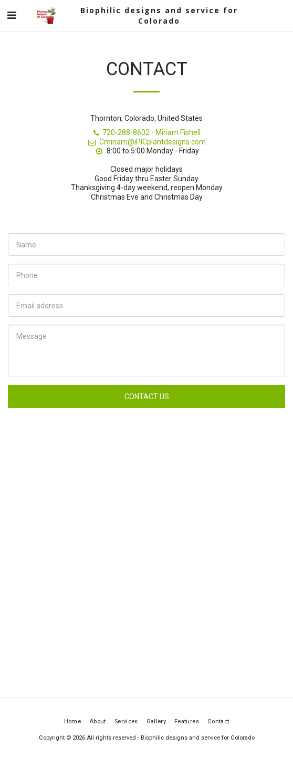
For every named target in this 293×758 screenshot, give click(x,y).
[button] (11, 15)
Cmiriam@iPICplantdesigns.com (146, 142)
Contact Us (146, 396)
